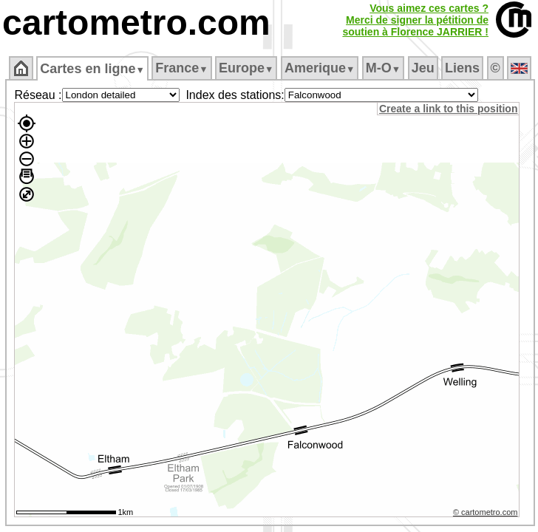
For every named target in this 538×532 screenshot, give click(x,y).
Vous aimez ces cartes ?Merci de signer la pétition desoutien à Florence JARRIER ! (415, 20)
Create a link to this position (448, 109)
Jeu (423, 68)
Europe (246, 68)
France (181, 68)
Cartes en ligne (92, 68)
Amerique (320, 68)
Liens (462, 68)
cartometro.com (136, 22)
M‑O (383, 68)
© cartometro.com (485, 512)
